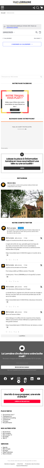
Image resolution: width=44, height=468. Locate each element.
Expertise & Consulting (9, 418)
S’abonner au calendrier (21, 44)
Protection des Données (32, 464)
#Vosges (28, 289)
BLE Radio (6, 436)
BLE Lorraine (10, 238)
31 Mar (25, 238)
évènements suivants (12, 27)
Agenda (5, 447)
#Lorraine (9, 246)
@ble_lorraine (18, 238)
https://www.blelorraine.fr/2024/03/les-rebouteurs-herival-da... (24, 300)
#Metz (8, 319)
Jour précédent (7, 38)
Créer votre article (22, 401)
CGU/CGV (20, 464)
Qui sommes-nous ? (8, 414)
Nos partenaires (7, 422)
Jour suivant (37, 38)
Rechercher (41, 77)
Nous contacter (7, 454)
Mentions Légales (9, 464)
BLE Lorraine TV (7, 435)
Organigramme (7, 416)
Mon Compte (6, 449)
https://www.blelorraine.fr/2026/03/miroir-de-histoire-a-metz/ (24, 325)
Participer (5, 421)
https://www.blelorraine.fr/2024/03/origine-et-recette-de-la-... (24, 253)
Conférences (6, 419)
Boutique (5, 450)
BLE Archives (6, 432)
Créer (22, 168)
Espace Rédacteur (22, 465)
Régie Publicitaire (8, 452)
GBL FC (5, 438)
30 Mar (25, 286)
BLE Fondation (7, 433)
